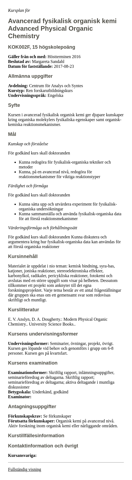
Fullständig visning (24, 469)
